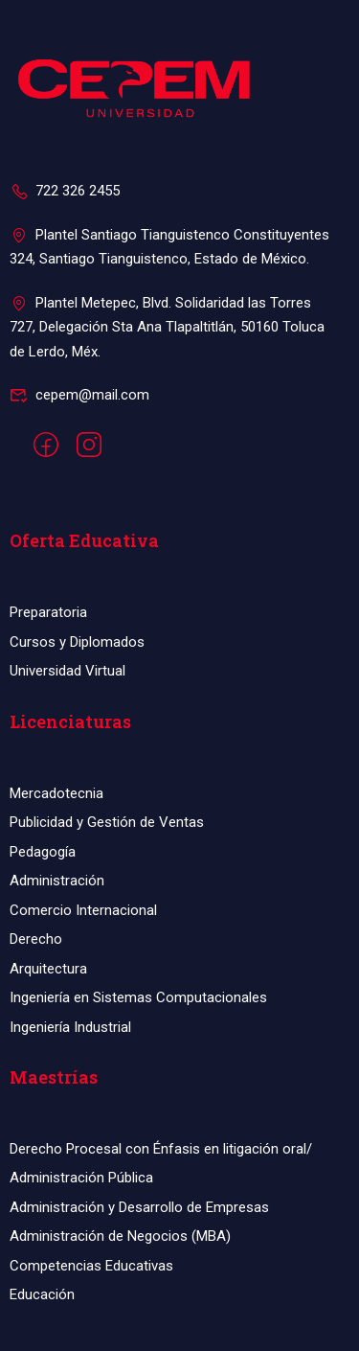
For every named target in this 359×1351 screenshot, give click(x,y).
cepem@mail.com (79, 394)
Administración (57, 880)
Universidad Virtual (67, 670)
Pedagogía (43, 851)
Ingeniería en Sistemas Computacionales (138, 997)
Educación (42, 1294)
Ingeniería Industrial (70, 1027)
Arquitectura (48, 968)
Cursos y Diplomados (77, 642)
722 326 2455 (65, 190)
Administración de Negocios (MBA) (120, 1236)
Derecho (36, 939)
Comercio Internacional (83, 910)
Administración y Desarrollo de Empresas (139, 1207)
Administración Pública (81, 1177)
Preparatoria (48, 612)
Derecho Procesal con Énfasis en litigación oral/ (161, 1148)
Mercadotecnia (56, 793)
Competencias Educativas (91, 1265)
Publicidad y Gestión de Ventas (107, 822)
